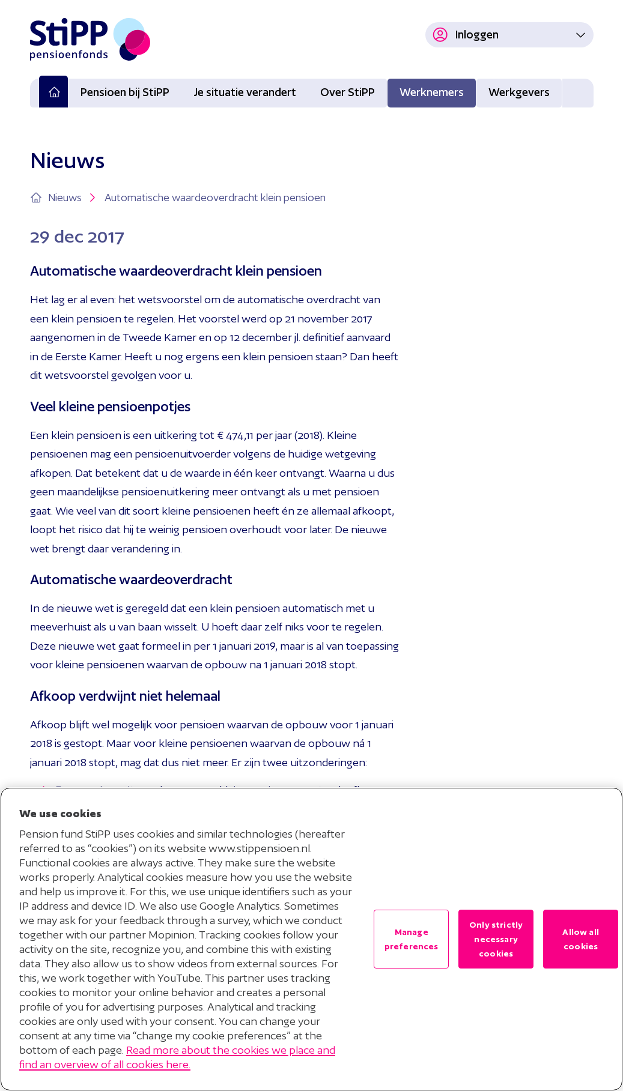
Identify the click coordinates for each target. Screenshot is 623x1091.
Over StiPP (347, 92)
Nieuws (73, 198)
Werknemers (432, 92)
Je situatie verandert (244, 92)
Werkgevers (519, 92)
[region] (311, 939)
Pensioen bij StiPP (125, 92)
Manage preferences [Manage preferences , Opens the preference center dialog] (411, 939)
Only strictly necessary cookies (496, 939)
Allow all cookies (580, 939)
